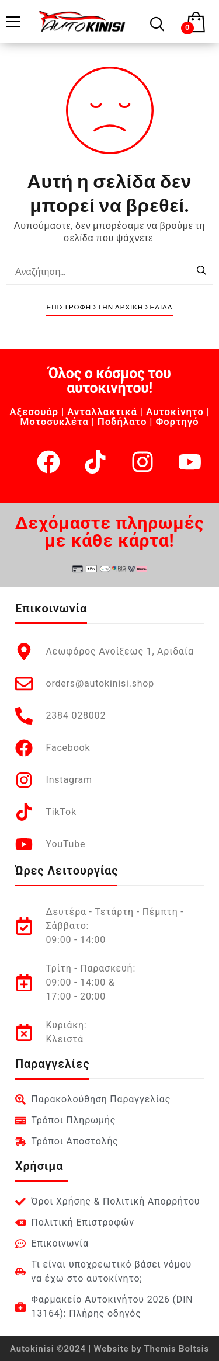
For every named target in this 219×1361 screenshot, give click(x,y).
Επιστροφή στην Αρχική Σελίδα (109, 307)
